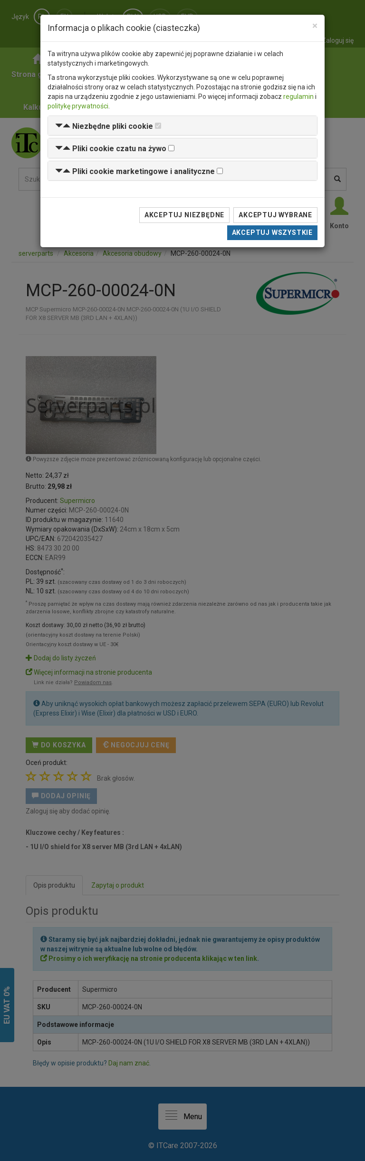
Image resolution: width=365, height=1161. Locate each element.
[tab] (182, 125)
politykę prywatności (78, 106)
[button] (104, 126)
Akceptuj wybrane (275, 215)
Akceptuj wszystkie (272, 232)
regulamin (298, 96)
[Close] (314, 26)
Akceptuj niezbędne (184, 215)
